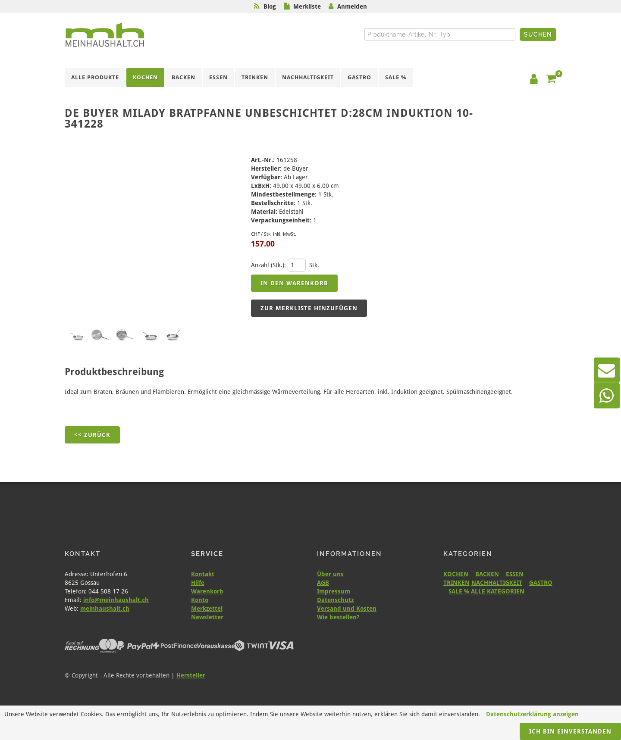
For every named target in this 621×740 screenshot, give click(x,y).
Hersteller (190, 675)
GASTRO (540, 582)
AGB (323, 582)
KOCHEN (455, 574)
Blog (269, 6)
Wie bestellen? (338, 617)
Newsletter (207, 617)
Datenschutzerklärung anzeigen (532, 714)
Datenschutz (335, 599)
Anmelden (352, 6)
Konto (199, 599)
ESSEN (515, 574)
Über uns (330, 574)
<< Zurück (92, 434)
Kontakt (202, 574)
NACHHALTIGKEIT (496, 582)
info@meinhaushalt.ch (116, 599)
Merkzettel (207, 608)
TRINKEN (456, 582)
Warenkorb (207, 591)
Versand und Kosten (346, 608)
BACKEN (487, 574)
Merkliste (307, 6)
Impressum (333, 591)
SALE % (458, 591)
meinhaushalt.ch (104, 608)
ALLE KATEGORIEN (497, 591)
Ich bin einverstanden (570, 731)
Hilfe (197, 582)
